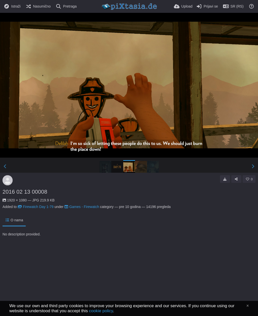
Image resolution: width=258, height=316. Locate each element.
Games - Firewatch (81, 207)
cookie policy (101, 310)
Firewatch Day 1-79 (35, 207)
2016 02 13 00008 (25, 192)
